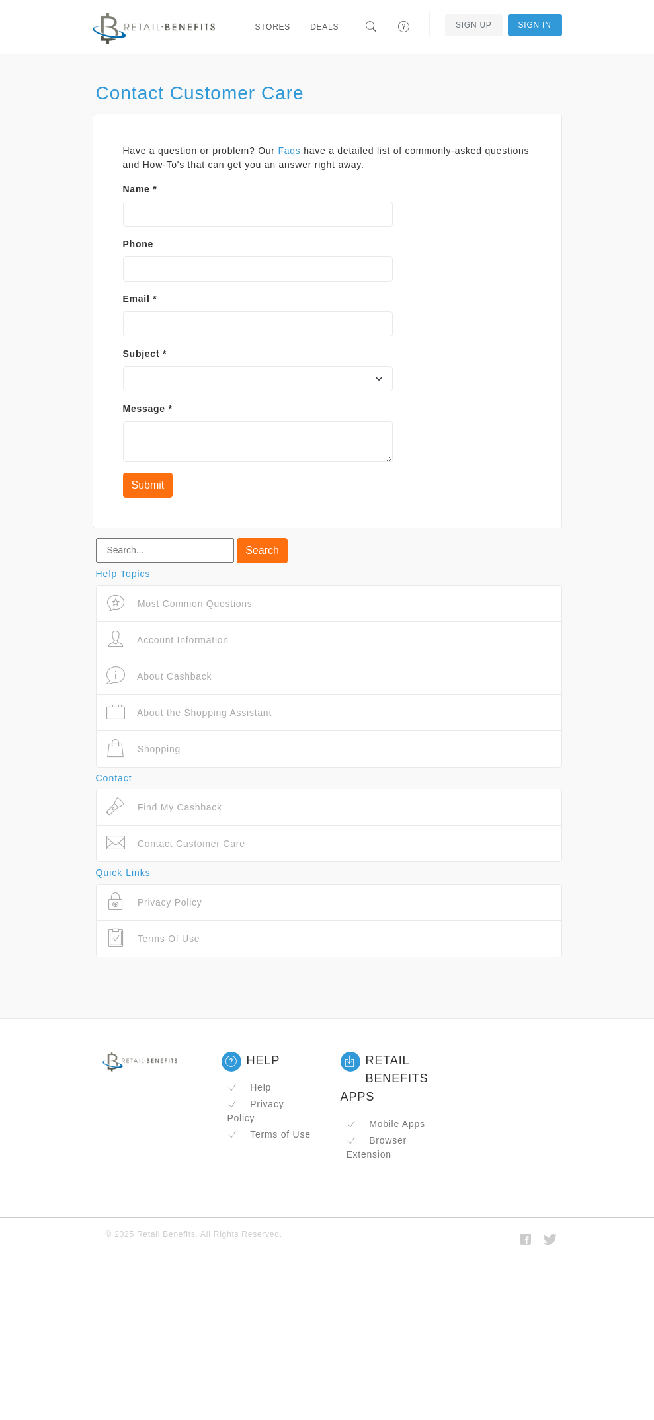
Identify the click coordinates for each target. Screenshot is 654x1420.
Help (249, 1087)
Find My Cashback (164, 807)
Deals (324, 27)
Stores (273, 27)
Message (148, 408)
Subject (145, 353)
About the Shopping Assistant (189, 712)
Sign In (535, 25)
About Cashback (159, 676)
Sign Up (474, 25)
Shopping (143, 748)
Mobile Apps (386, 1124)
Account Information (167, 639)
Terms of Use (269, 1134)
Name (140, 189)
